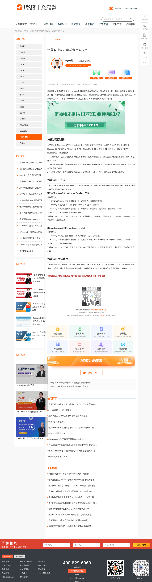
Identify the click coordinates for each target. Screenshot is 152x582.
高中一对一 (42, 565)
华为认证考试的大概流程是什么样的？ (33, 213)
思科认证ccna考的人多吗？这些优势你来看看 (67, 416)
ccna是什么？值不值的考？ (31, 175)
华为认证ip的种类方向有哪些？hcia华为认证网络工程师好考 (74, 427)
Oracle (23, 119)
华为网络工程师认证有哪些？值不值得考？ (33, 181)
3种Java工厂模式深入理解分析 (32, 232)
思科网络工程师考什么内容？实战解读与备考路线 (69, 526)
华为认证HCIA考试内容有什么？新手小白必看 (68, 520)
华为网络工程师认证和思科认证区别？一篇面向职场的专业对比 (75, 485)
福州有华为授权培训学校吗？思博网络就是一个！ (69, 509)
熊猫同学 (5, 561)
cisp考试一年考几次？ (57, 456)
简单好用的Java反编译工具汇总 (33, 200)
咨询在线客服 (77, 571)
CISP (22, 100)
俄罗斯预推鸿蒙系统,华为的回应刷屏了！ (74, 386)
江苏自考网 (6, 565)
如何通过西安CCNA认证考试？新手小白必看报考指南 (71, 480)
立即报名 (141, 544)
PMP (22, 88)
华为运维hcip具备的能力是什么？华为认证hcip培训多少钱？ (74, 404)
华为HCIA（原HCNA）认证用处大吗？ (33, 162)
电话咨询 (144, 46)
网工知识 (24, 125)
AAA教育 (5, 573)
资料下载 (117, 24)
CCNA (23, 58)
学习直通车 (21, 24)
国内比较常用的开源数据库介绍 (33, 169)
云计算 (23, 113)
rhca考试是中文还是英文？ (59, 410)
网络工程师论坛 (8, 577)
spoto (79, 84)
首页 (26, 31)
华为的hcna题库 (26, 251)
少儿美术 (23, 573)
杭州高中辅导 (25, 565)
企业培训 (144, 27)
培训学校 (41, 561)
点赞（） (93, 372)
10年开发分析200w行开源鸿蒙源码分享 (74, 382)
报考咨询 (144, 18)
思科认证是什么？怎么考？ (31, 188)
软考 (22, 94)
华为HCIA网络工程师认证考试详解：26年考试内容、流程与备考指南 (77, 491)
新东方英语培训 (26, 561)
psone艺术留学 (44, 573)
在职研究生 (24, 577)
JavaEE (23, 131)
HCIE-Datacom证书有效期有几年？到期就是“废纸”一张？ (73, 451)
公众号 (144, 55)
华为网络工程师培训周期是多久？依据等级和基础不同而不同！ (75, 503)
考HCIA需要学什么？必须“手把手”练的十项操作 (68, 474)
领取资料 (144, 36)
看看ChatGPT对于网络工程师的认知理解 (66, 439)
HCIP (22, 70)
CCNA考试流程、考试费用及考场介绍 (33, 226)
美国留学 (5, 569)
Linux (22, 82)
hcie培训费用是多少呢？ (29, 238)
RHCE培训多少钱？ (57, 433)
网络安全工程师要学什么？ (31, 194)
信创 (22, 107)
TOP (144, 62)
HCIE (22, 64)
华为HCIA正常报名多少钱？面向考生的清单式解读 (70, 514)
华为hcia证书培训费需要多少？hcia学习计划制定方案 (71, 497)
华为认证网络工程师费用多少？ (33, 207)
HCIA (22, 76)
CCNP (23, 52)
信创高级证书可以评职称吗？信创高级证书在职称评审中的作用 (75, 445)
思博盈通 (41, 569)
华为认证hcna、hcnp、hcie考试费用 (33, 219)
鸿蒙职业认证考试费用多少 (91, 84)
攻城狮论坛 (24, 569)
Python (23, 143)
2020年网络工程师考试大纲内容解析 (33, 244)
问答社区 (131, 24)
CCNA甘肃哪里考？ (57, 422)
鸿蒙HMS (34, 31)
